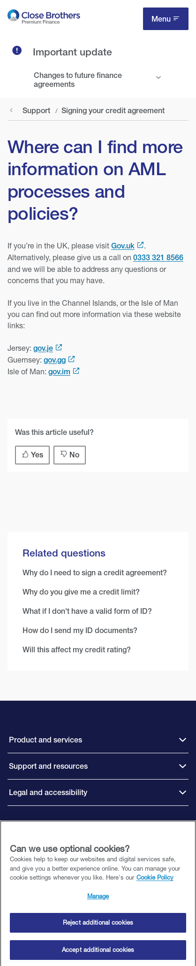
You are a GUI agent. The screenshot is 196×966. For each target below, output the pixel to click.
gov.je (43, 348)
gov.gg (55, 359)
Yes (37, 454)
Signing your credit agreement (113, 110)
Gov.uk (123, 245)
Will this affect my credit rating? (77, 649)
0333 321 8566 (158, 257)
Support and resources (48, 766)
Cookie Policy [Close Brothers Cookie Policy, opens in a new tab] (154, 879)
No (74, 454)
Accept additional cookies (98, 952)
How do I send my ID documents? (80, 630)
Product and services (45, 739)
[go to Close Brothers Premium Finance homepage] (44, 18)
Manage (98, 898)
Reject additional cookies (98, 924)
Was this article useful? (54, 432)
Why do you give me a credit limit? (81, 591)
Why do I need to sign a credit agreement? (95, 572)
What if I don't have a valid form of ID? (87, 611)
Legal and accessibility (48, 792)
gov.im (59, 371)
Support (36, 110)
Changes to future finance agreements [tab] (78, 80)
